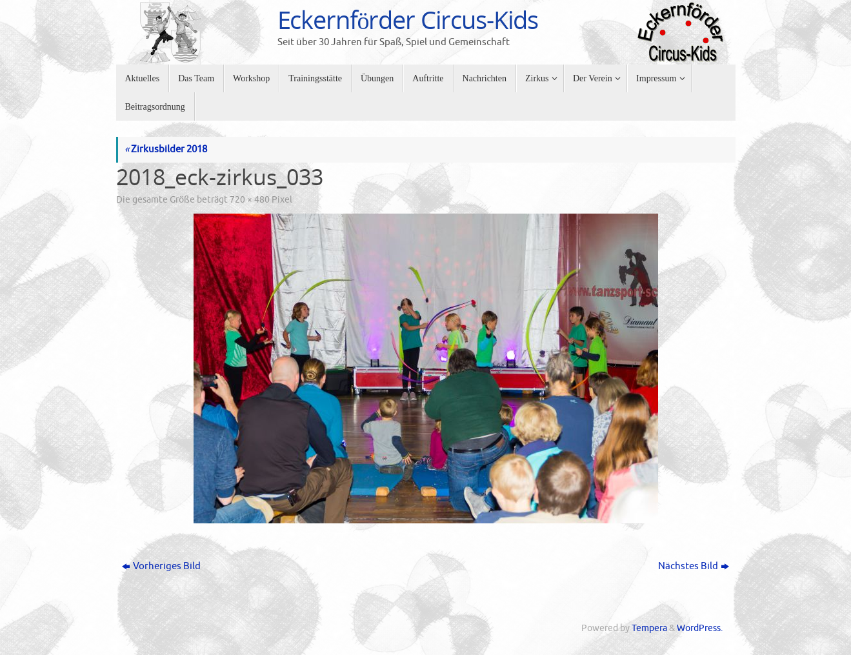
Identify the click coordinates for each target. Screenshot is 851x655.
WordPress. (700, 628)
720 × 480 (250, 199)
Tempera (649, 628)
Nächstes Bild (693, 566)
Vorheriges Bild (161, 566)
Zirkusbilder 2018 (166, 149)
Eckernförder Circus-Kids (408, 20)
